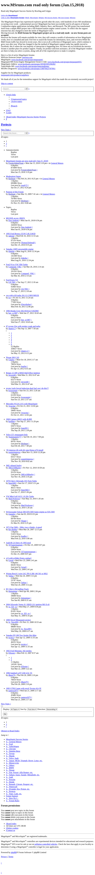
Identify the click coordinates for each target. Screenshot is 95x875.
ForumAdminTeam (16, 163)
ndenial (11, 236)
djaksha (11, 251)
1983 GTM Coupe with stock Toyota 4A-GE (23, 688)
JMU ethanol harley (14, 465)
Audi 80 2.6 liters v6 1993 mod (18, 543)
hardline (11, 421)
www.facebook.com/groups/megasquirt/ (27, 60)
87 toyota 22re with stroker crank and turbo (23, 326)
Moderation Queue (13, 176)
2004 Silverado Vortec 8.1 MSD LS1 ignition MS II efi (27, 604)
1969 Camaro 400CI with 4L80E (19, 419)
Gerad (10, 560)
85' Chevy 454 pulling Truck (17, 589)
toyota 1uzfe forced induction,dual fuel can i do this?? (27, 388)
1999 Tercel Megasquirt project (18, 620)
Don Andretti (13, 220)
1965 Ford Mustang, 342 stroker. (19, 651)
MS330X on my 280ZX (15, 218)
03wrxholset (26, 304)
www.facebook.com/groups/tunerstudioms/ (32, 66)
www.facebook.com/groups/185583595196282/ (37, 64)
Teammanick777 (15, 437)
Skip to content (7, 83)
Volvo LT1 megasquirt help (17, 435)
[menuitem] (19, 99)
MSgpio (41, 18)
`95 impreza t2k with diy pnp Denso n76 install (24, 450)
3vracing (11, 406)
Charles (11, 360)
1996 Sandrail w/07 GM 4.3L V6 (19, 673)
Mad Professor (14, 499)
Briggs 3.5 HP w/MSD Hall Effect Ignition (23, 373)
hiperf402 (12, 483)
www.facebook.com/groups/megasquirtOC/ (65, 62)
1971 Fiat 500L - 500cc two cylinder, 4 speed (24, 527)
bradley (24, 536)
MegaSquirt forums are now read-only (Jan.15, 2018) (27, 161)
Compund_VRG (14, 267)
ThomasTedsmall (28, 243)
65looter (11, 653)
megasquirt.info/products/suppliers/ (15, 75)
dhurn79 (11, 675)
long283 (24, 428)
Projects (6, 124)
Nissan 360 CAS (12, 357)
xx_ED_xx (12, 607)
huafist (23, 366)
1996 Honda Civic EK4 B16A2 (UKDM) (22, 311)
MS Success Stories (51, 18)
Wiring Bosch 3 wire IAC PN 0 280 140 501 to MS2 (27, 574)
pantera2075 (13, 691)
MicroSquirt (34, 18)
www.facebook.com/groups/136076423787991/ (37, 68)
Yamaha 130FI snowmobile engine (20, 249)
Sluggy (24, 521)
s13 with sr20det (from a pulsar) (18, 558)
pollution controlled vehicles (46, 844)
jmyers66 (12, 375)
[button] (6, 146)
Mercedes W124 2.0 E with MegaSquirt (21, 404)
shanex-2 (12, 328)
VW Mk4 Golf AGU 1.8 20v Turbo (20, 496)
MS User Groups (63, 18)
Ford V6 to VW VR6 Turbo (17, 264)
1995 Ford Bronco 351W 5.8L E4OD (20, 234)
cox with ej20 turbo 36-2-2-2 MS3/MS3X (22, 295)
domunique (12, 591)
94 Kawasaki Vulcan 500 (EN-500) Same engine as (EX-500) (30, 512)
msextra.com (27, 57)
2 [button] (6, 143)
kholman (11, 179)
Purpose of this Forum (15, 192)
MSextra (72, 18)
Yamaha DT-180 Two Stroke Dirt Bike (21, 635)
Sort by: (28, 709)
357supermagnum (15, 545)
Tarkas (11, 576)
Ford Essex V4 (12, 280)
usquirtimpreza (14, 452)
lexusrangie (13, 390)
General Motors (57, 163)
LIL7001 (11, 282)
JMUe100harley (14, 468)
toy (9, 298)
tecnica (11, 638)
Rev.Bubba (12, 529)
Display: (11, 709)
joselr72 (24, 185)
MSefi (27, 18)
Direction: (47, 709)
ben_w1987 (13, 313)
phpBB (13, 852)
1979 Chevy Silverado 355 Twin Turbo (21, 481)
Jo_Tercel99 (13, 622)
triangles (11, 514)
